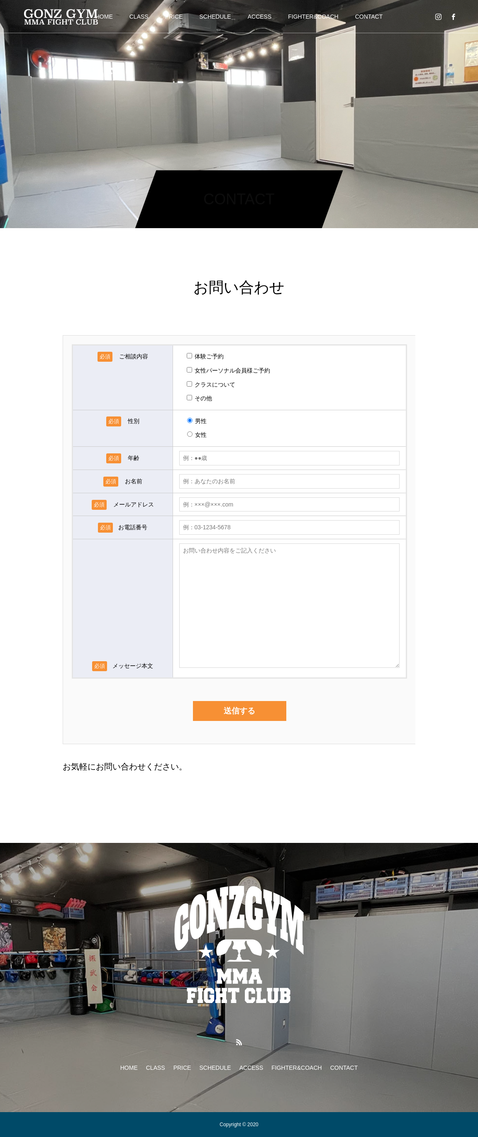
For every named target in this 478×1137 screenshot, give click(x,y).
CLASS (139, 16)
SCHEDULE (215, 16)
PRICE (174, 16)
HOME (104, 16)
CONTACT (369, 16)
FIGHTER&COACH (313, 16)
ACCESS (260, 16)
